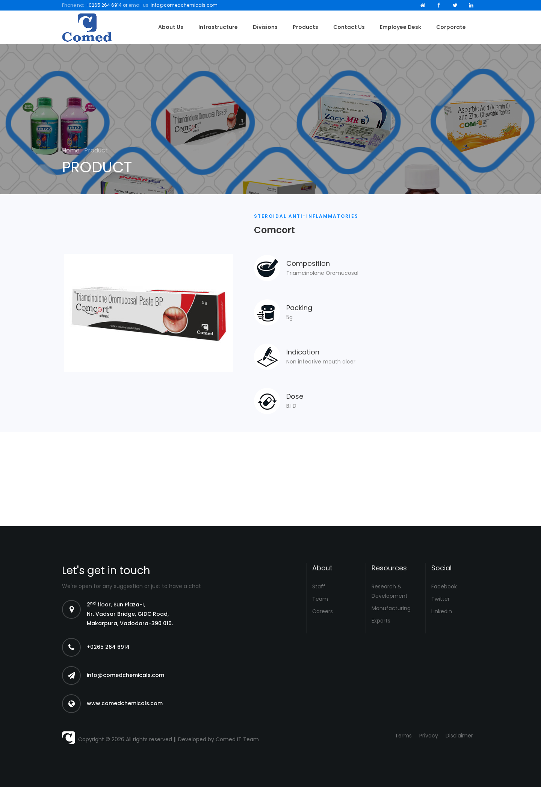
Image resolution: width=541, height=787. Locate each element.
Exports (381, 620)
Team (320, 599)
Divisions (265, 27)
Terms (403, 735)
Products (305, 27)
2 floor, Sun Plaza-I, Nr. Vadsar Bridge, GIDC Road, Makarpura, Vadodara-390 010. (130, 614)
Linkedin (441, 611)
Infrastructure (218, 27)
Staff (318, 586)
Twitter (440, 599)
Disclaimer (459, 735)
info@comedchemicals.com (184, 5)
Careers (322, 611)
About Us (170, 27)
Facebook (444, 586)
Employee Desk (400, 27)
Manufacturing (391, 608)
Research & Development (390, 591)
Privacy (428, 735)
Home (71, 150)
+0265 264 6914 (103, 5)
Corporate (451, 27)
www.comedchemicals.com (125, 703)
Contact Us (349, 27)
